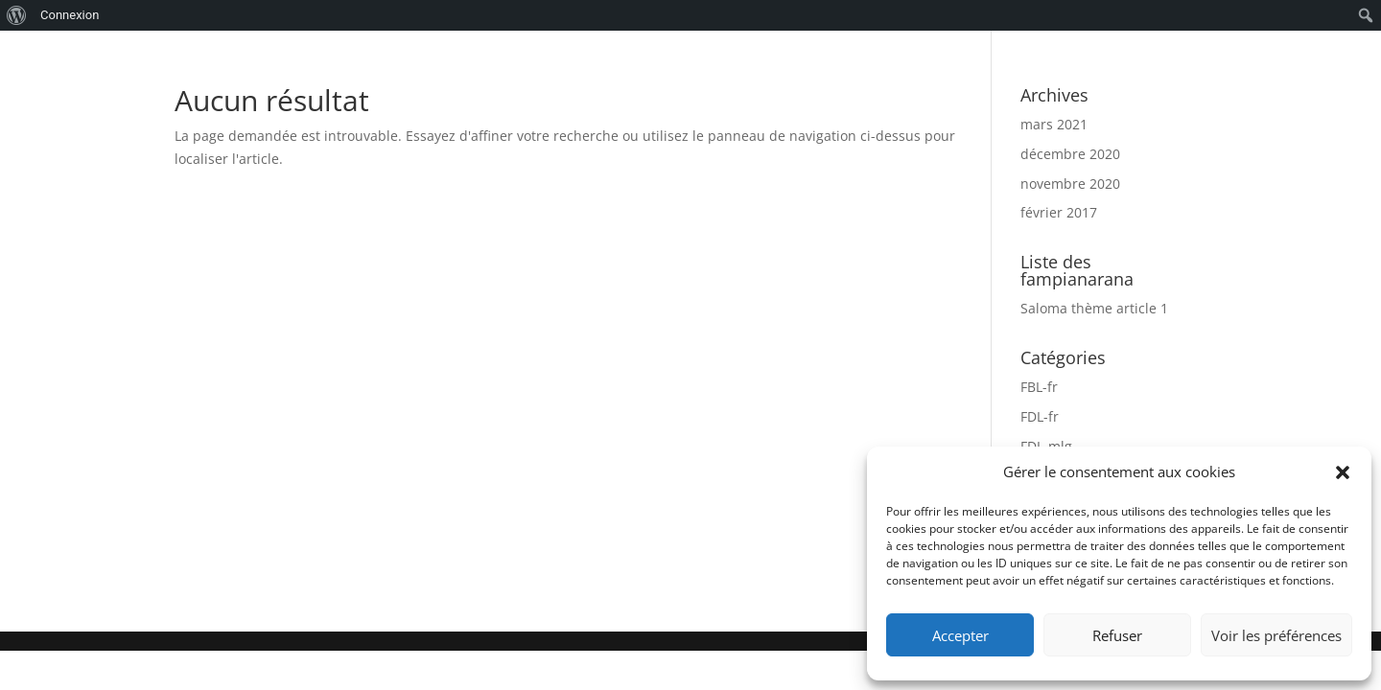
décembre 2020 (1070, 154)
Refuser (1117, 635)
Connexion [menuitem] (69, 15)
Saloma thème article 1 (1094, 308)
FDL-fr (1039, 416)
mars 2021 (1054, 124)
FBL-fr (1039, 387)
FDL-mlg (1046, 446)
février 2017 (1058, 212)
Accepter (960, 635)
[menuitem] (17, 15)
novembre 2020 (1070, 183)
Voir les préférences (1276, 635)
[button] (1342, 472)
